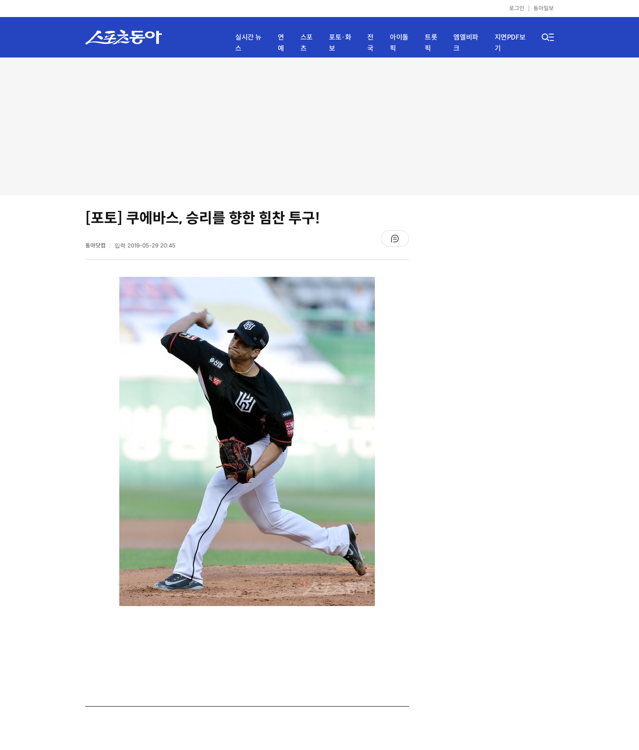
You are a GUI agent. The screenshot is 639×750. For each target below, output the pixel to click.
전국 (370, 43)
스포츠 (306, 43)
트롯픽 (431, 43)
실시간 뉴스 (248, 43)
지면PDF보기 (510, 43)
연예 (281, 43)
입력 (145, 245)
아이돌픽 (399, 43)
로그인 (516, 8)
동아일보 (543, 8)
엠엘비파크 (465, 43)
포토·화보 (340, 43)
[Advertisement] (320, 125)
